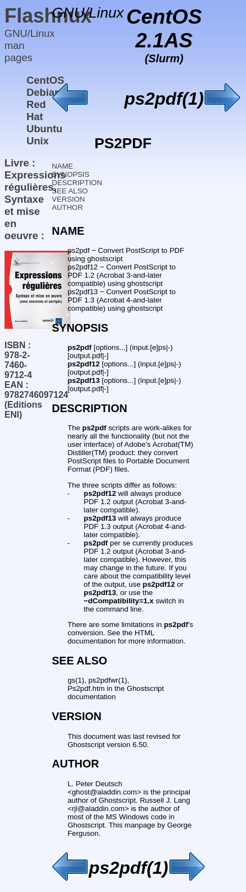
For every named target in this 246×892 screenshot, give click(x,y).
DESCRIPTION (77, 183)
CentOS (45, 80)
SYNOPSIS (70, 174)
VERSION (68, 199)
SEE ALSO (70, 191)
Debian (43, 92)
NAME (62, 166)
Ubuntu (44, 128)
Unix (37, 141)
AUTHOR (67, 207)
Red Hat (36, 110)
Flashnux (48, 15)
